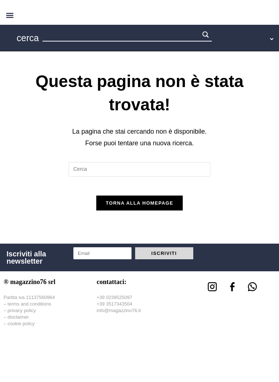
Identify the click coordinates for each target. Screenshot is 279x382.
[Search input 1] (121, 35)
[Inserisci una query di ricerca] (139, 169)
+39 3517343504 (114, 307)
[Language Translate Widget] (249, 39)
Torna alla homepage (139, 206)
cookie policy (21, 327)
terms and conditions (29, 307)
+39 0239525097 (114, 300)
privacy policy (22, 313)
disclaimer (18, 320)
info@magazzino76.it (119, 313)
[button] (10, 15)
